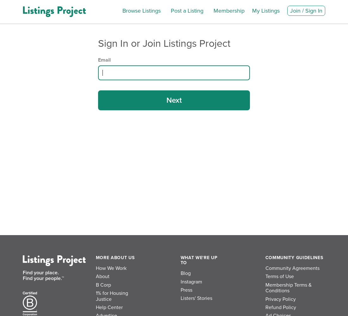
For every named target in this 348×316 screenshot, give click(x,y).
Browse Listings (141, 10)
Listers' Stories (196, 298)
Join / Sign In (306, 10)
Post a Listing (187, 10)
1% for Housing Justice (112, 296)
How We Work (111, 268)
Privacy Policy (280, 299)
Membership (229, 10)
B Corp (103, 285)
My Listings (266, 10)
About (102, 276)
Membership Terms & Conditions (288, 288)
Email (104, 60)
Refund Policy (280, 307)
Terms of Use (279, 276)
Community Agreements (292, 268)
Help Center (109, 307)
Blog (186, 273)
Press (186, 290)
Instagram (191, 282)
